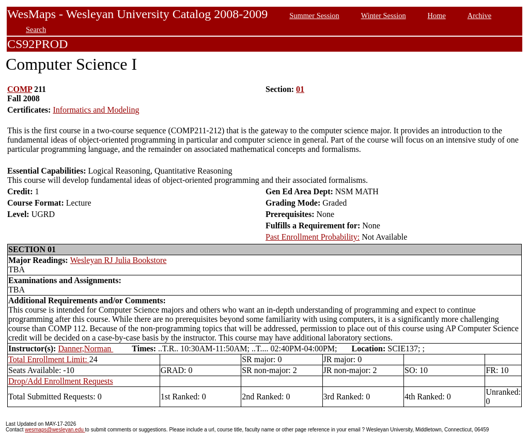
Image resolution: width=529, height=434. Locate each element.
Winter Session (383, 15)
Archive (479, 15)
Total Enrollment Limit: (48, 359)
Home (437, 15)
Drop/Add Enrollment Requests (60, 381)
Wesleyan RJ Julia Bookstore (118, 260)
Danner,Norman (85, 348)
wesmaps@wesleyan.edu (55, 429)
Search (36, 29)
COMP (19, 89)
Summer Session (314, 15)
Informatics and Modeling (96, 109)
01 (300, 89)
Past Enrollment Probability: (313, 237)
